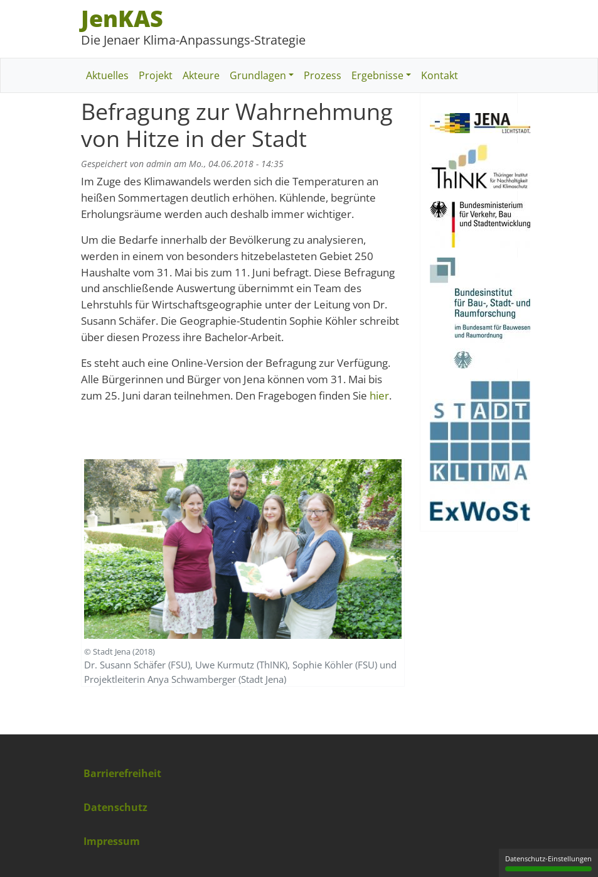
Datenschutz (115, 807)
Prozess (322, 75)
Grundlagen (258, 75)
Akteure (201, 75)
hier (379, 395)
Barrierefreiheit (122, 773)
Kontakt (439, 75)
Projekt (156, 75)
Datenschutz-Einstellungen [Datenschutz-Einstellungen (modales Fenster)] (548, 862)
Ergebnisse (377, 75)
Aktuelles (107, 75)
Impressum (111, 841)
